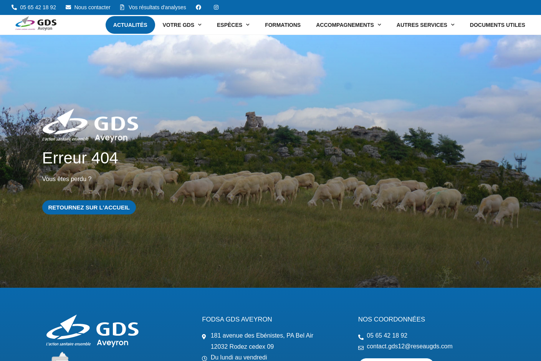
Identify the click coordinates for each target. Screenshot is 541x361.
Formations (283, 25)
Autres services (426, 25)
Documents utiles (497, 25)
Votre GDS (182, 25)
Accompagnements (348, 25)
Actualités (130, 25)
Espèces (233, 25)
